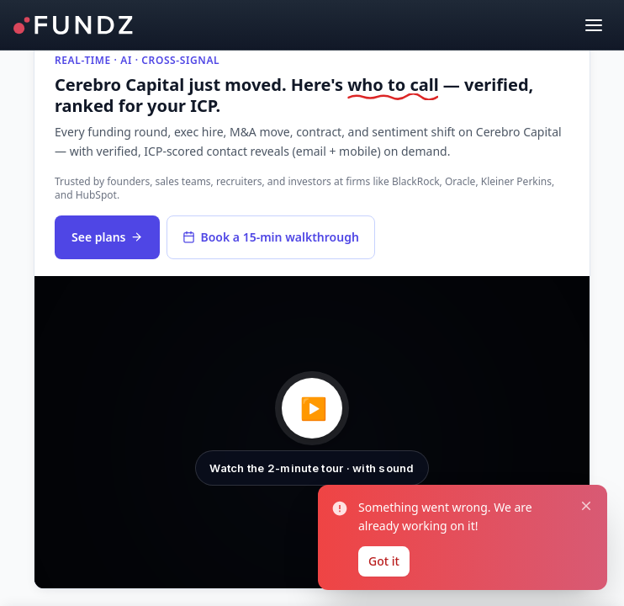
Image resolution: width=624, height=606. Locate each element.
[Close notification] (582, 494)
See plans (107, 237)
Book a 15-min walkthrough (270, 237)
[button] (312, 432)
